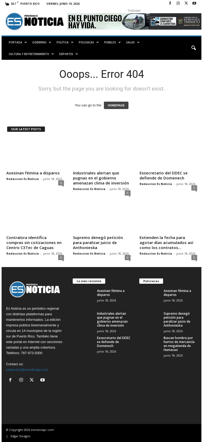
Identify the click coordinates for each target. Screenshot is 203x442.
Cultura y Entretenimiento (31, 54)
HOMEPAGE (116, 105)
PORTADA (18, 42)
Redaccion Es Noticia (22, 179)
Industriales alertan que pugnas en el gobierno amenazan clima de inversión (101, 178)
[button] (193, 48)
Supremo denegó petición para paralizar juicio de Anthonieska (98, 242)
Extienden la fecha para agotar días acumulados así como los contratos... (166, 242)
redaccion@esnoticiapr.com (27, 370)
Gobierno (41, 42)
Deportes (68, 54)
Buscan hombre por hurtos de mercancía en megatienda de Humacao (179, 344)
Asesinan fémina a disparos (33, 172)
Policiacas (89, 42)
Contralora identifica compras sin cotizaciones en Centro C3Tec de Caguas (34, 242)
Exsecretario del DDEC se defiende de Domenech (164, 175)
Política (65, 42)
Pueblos (112, 42)
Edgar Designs (20, 436)
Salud (133, 42)
